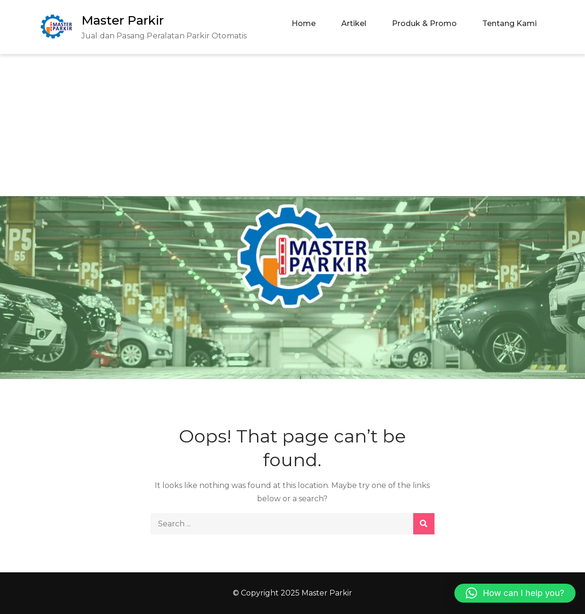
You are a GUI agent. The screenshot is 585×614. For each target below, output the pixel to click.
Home (304, 23)
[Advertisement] (292, 125)
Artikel (353, 23)
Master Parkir (122, 20)
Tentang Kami (509, 23)
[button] (515, 593)
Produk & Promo (424, 23)
